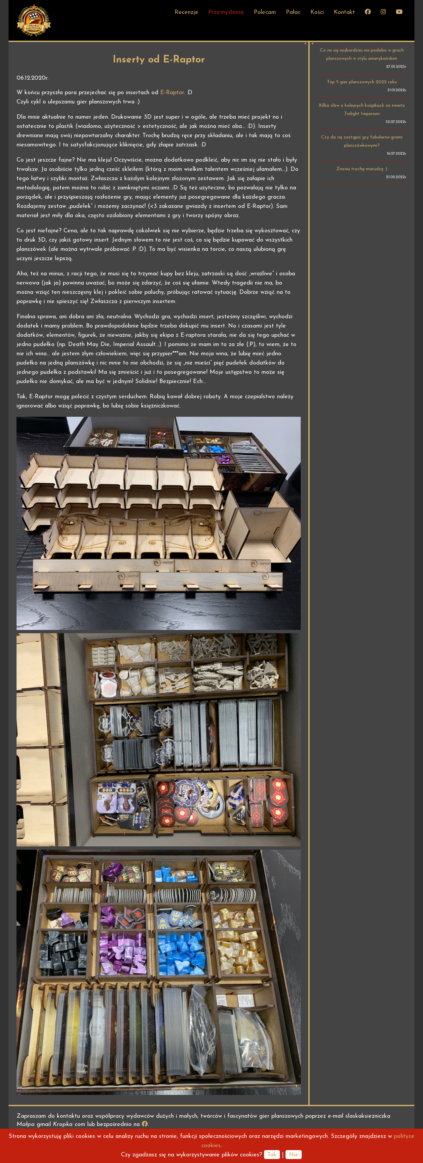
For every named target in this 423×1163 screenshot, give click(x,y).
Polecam (265, 12)
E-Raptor (172, 93)
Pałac (293, 12)
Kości (317, 12)
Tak (272, 1155)
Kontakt (344, 12)
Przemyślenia (226, 12)
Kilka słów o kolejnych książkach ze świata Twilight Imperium (362, 109)
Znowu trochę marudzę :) (361, 169)
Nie (293, 1155)
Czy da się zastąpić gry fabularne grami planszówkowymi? (362, 141)
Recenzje (186, 12)
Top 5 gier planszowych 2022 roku (362, 82)
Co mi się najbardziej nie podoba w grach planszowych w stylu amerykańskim (362, 54)
